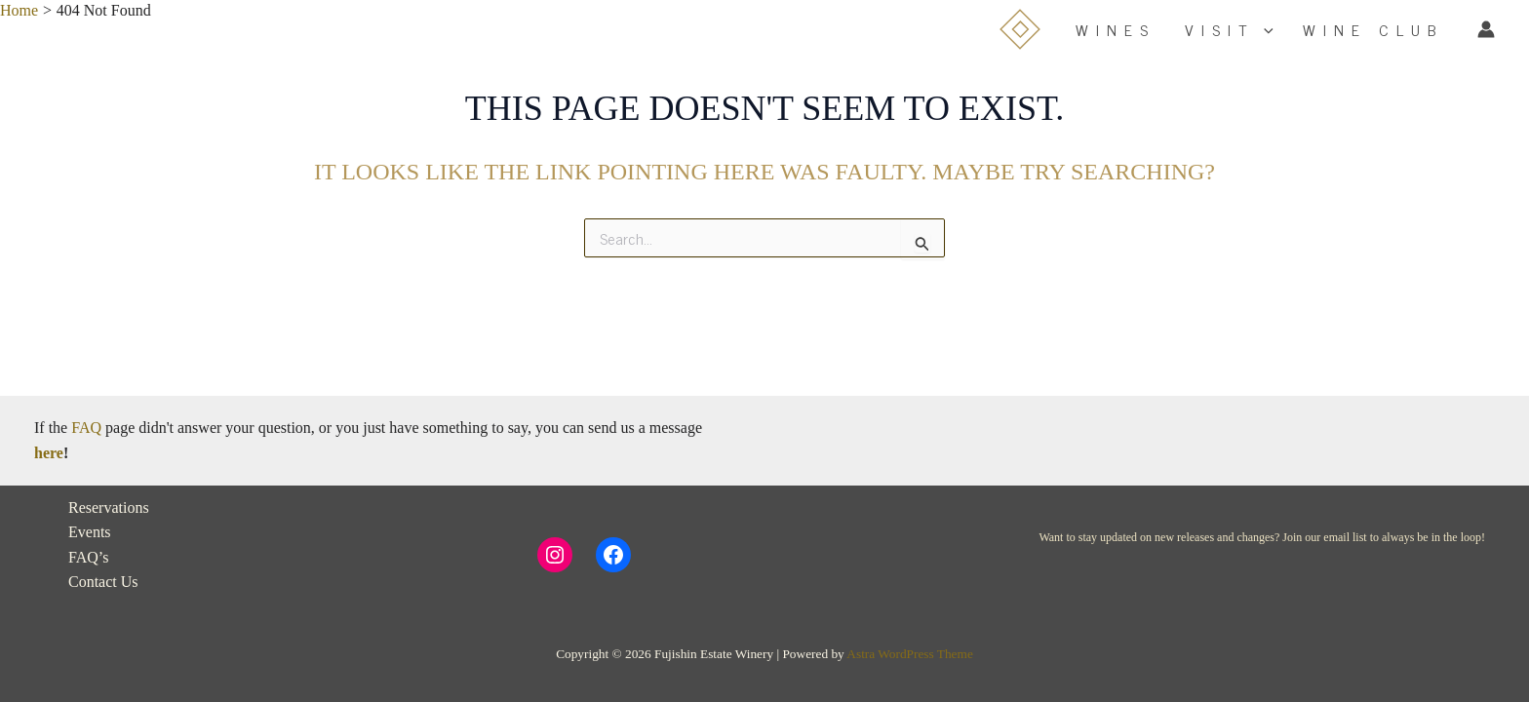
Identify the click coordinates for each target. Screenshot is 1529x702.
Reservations (108, 507)
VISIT (1229, 29)
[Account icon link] (1486, 29)
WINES (1116, 29)
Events (89, 532)
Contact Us (103, 581)
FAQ (86, 427)
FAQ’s (88, 557)
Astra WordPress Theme (909, 653)
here (48, 453)
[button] (1264, 29)
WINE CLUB (1373, 29)
